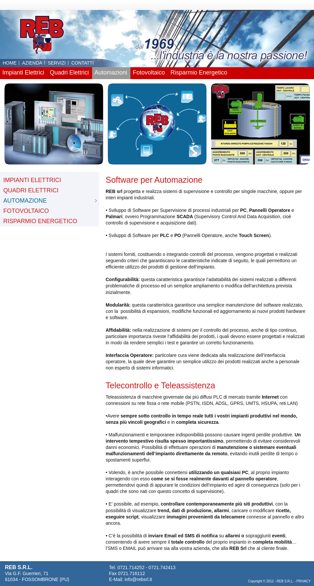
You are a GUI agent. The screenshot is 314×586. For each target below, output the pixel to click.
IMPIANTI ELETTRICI (32, 180)
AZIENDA (32, 63)
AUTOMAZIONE (25, 200)
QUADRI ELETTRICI (30, 190)
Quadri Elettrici (69, 72)
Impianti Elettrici (23, 72)
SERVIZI (57, 63)
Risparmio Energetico (198, 72)
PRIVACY (304, 581)
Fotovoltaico (149, 72)
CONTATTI (82, 63)
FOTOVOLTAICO (26, 211)
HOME (10, 63)
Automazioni (110, 72)
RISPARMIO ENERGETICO (40, 221)
